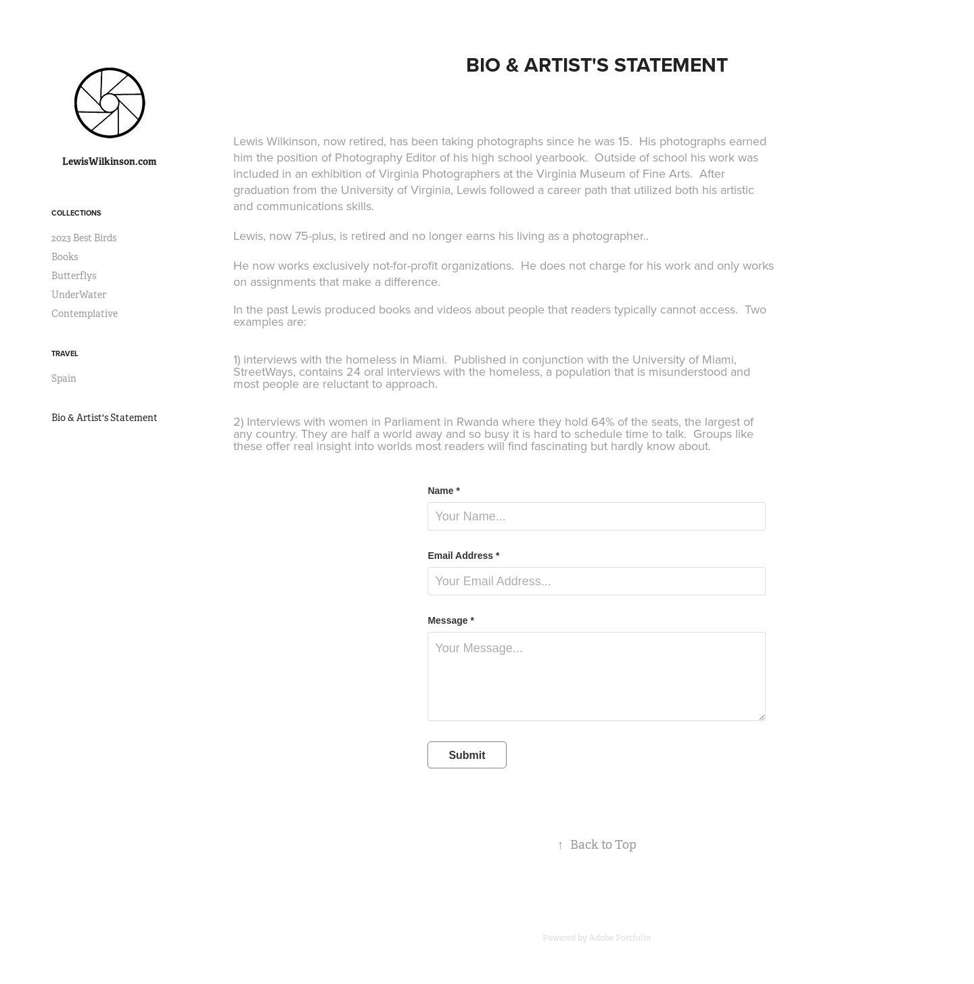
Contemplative (84, 314)
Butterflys (73, 276)
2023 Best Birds (83, 238)
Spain (63, 378)
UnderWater (78, 295)
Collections (76, 212)
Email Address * (463, 555)
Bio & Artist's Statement (104, 418)
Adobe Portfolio (620, 938)
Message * (450, 620)
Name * (443, 490)
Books (64, 257)
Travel (64, 353)
